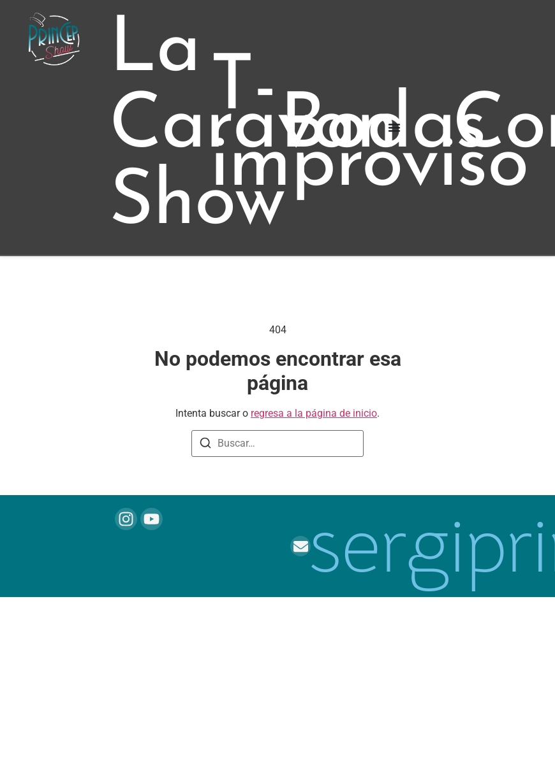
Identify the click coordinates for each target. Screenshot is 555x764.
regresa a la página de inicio (314, 413)
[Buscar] (205, 445)
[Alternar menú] (394, 127)
